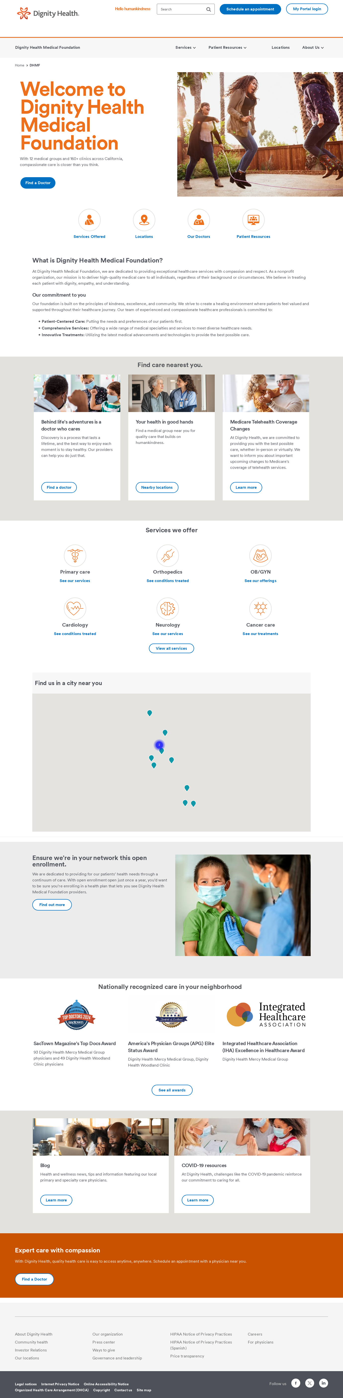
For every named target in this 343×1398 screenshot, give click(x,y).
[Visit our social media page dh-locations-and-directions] (144, 224)
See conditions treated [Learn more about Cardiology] (75, 633)
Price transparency (187, 1356)
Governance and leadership (117, 1358)
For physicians (260, 1342)
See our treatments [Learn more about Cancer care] (260, 633)
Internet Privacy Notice (60, 1384)
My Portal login (307, 8)
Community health (31, 1342)
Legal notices (26, 1384)
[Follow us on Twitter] (309, 1381)
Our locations (27, 1358)
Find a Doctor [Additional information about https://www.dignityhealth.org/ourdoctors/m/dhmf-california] (37, 182)
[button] (159, 745)
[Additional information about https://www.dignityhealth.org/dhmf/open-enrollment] (52, 905)
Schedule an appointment (250, 9)
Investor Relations (31, 1350)
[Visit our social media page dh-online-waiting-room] (253, 224)
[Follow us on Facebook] (295, 1384)
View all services (171, 648)
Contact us (123, 1390)
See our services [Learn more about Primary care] (75, 580)
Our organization (107, 1334)
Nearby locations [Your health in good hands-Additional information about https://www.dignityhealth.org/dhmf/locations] (157, 487)
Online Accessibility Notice (106, 1384)
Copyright (101, 1390)
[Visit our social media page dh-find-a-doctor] (198, 224)
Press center (103, 1342)
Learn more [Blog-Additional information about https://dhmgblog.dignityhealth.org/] (56, 1200)
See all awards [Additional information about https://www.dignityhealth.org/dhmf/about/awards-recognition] (172, 1090)
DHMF (35, 65)
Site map (144, 1390)
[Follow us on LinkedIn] (323, 1384)
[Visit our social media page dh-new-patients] (89, 224)
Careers (255, 1334)
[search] (210, 9)
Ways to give (103, 1350)
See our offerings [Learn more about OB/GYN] (261, 580)
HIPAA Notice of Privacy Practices (201, 1334)
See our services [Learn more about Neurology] (167, 633)
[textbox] (186, 9)
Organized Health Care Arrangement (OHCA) (52, 1390)
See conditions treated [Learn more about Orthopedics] (168, 580)
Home (21, 65)
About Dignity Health (33, 1334)
